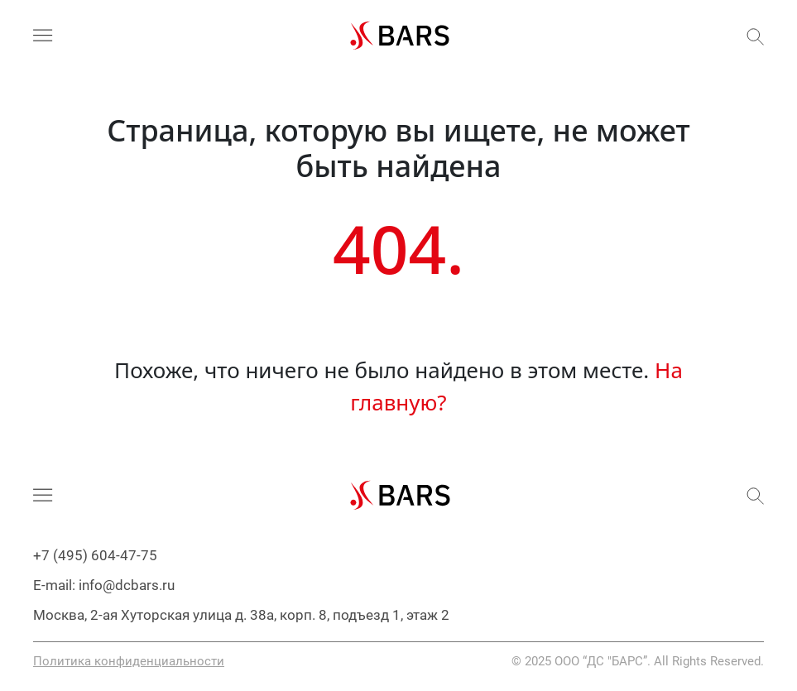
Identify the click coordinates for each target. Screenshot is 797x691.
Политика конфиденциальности (128, 661)
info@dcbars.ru (127, 585)
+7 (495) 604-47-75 (95, 555)
